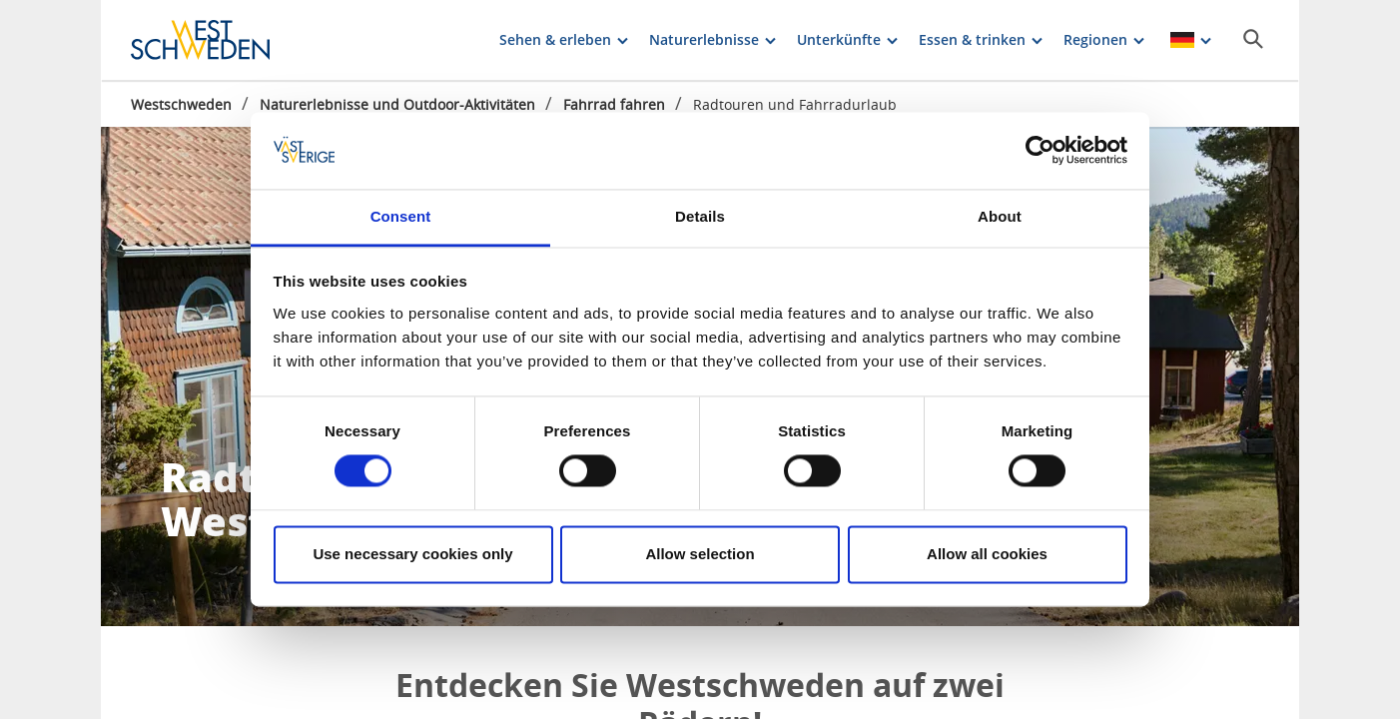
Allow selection (699, 553)
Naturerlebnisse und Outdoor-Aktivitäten (397, 104)
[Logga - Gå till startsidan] (201, 40)
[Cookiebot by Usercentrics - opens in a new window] (1040, 151)
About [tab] (1000, 216)
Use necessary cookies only (412, 553)
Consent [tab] (400, 216)
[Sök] (1253, 39)
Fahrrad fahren (614, 104)
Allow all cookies (987, 553)
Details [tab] (700, 216)
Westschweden (181, 104)
